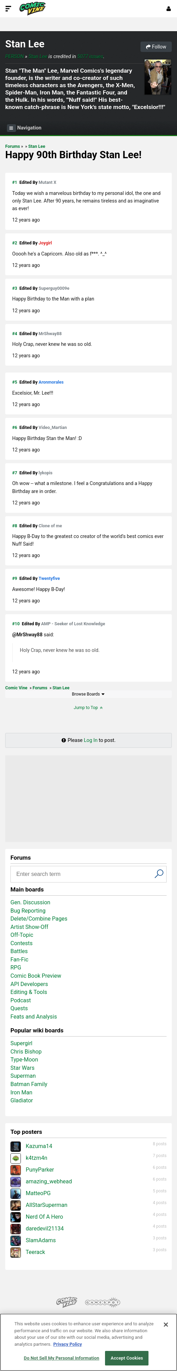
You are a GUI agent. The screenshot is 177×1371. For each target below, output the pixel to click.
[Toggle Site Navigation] (8, 8)
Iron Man (21, 1092)
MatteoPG (30, 1193)
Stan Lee (25, 44)
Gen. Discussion (30, 902)
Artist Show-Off (29, 927)
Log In (90, 740)
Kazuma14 (31, 1146)
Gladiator (21, 1100)
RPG (15, 967)
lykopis (46, 472)
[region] (88, 1342)
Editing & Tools (28, 992)
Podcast (20, 1000)
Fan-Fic (19, 959)
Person (14, 57)
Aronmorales (51, 382)
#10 (16, 623)
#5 (14, 382)
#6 (14, 427)
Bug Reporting (28, 910)
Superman (23, 1076)
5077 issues (90, 57)
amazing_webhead (41, 1181)
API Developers (29, 984)
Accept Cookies (127, 1358)
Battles (19, 951)
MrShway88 (50, 333)
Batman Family (28, 1084)
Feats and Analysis (33, 1016)
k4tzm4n (28, 1158)
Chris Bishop (26, 1051)
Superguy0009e (54, 288)
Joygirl (45, 242)
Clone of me (50, 525)
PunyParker (32, 1169)
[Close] (166, 1324)
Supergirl (21, 1043)
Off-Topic (21, 935)
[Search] (159, 873)
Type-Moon (24, 1059)
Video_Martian (53, 427)
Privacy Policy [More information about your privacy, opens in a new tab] (67, 1344)
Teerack (27, 1252)
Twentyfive (49, 578)
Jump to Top (88, 707)
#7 (14, 472)
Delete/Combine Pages (38, 918)
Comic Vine (16, 687)
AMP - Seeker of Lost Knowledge (73, 623)
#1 (14, 182)
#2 (14, 242)
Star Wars (22, 1068)
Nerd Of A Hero (36, 1216)
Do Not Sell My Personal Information (61, 1358)
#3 (14, 288)
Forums (12, 146)
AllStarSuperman (38, 1205)
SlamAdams (33, 1240)
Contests (21, 943)
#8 (14, 525)
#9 (14, 578)
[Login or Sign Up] (168, 8)
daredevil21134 (37, 1228)
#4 (14, 333)
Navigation (24, 128)
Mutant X (47, 182)
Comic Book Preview (35, 976)
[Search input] (83, 874)
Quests (19, 1008)
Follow (156, 47)
